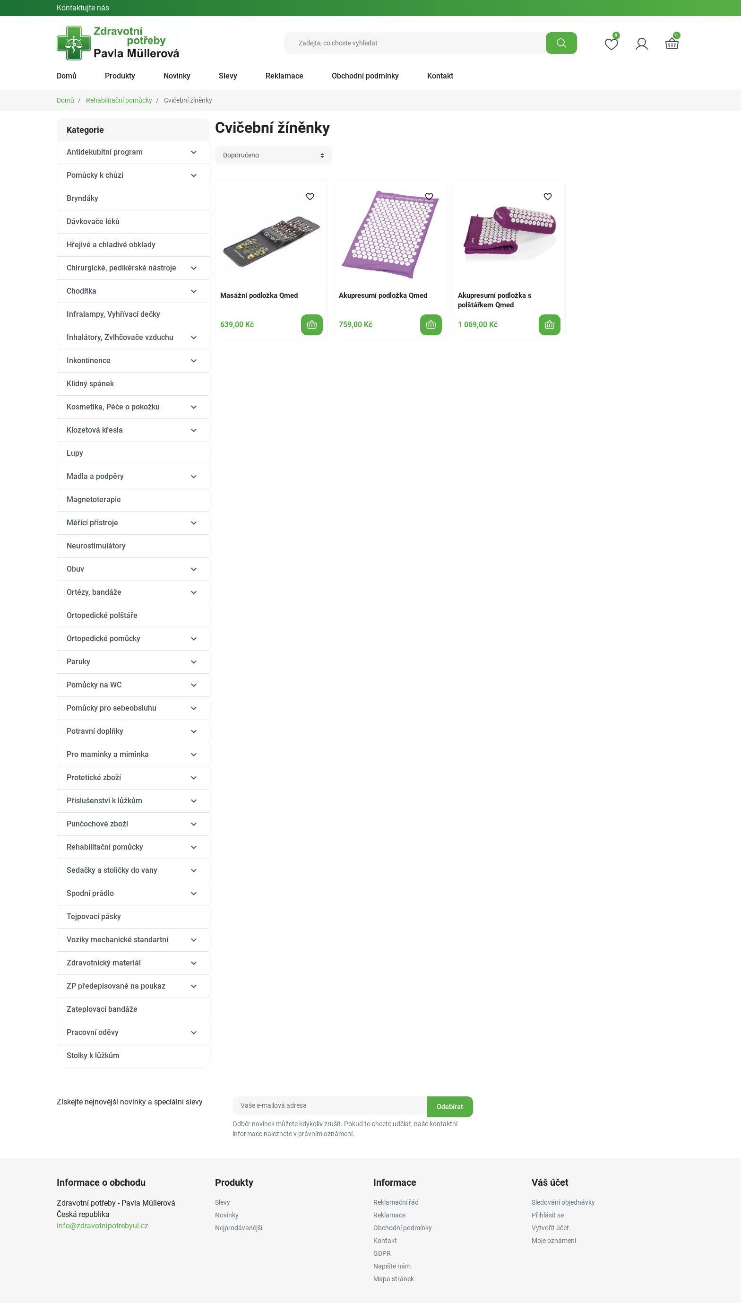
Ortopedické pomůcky (103, 638)
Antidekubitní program (105, 152)
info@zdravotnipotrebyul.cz (102, 1225)
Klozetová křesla (95, 430)
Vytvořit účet (550, 1228)
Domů (65, 100)
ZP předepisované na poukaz (116, 986)
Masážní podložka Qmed (259, 295)
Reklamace (389, 1215)
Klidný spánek (90, 383)
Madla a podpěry (95, 476)
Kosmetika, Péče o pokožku (113, 406)
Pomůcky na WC (94, 684)
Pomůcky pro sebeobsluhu (111, 708)
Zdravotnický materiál (104, 962)
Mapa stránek (393, 1279)
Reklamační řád (396, 1202)
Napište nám (392, 1266)
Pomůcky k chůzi (95, 175)
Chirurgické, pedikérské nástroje (121, 267)
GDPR (382, 1253)
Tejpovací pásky (94, 916)
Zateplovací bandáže (102, 1009)
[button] (672, 43)
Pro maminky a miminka (108, 754)
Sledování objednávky (563, 1202)
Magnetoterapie (94, 499)
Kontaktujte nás (83, 7)
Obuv (75, 569)
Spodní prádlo (90, 893)
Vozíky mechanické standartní (117, 939)
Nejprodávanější (238, 1228)
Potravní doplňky (95, 731)
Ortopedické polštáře (102, 615)
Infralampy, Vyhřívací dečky (113, 314)
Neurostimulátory (96, 545)
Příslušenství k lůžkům (104, 800)
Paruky (78, 661)
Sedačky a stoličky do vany (112, 870)
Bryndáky (82, 198)
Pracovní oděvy (93, 1032)
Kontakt (385, 1240)
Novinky (227, 1215)
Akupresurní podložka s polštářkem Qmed (495, 300)
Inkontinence (89, 360)
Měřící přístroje (92, 522)
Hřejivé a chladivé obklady (111, 244)
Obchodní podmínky (402, 1228)
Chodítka (81, 291)
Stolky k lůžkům (93, 1055)
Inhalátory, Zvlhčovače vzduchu (120, 337)
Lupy (75, 453)
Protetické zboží (94, 777)
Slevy (222, 1202)
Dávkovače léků (93, 221)
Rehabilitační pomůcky (119, 100)
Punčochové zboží (97, 823)
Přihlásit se (548, 1215)
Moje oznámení (554, 1240)
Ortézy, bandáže (94, 592)
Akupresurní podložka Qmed (383, 295)
